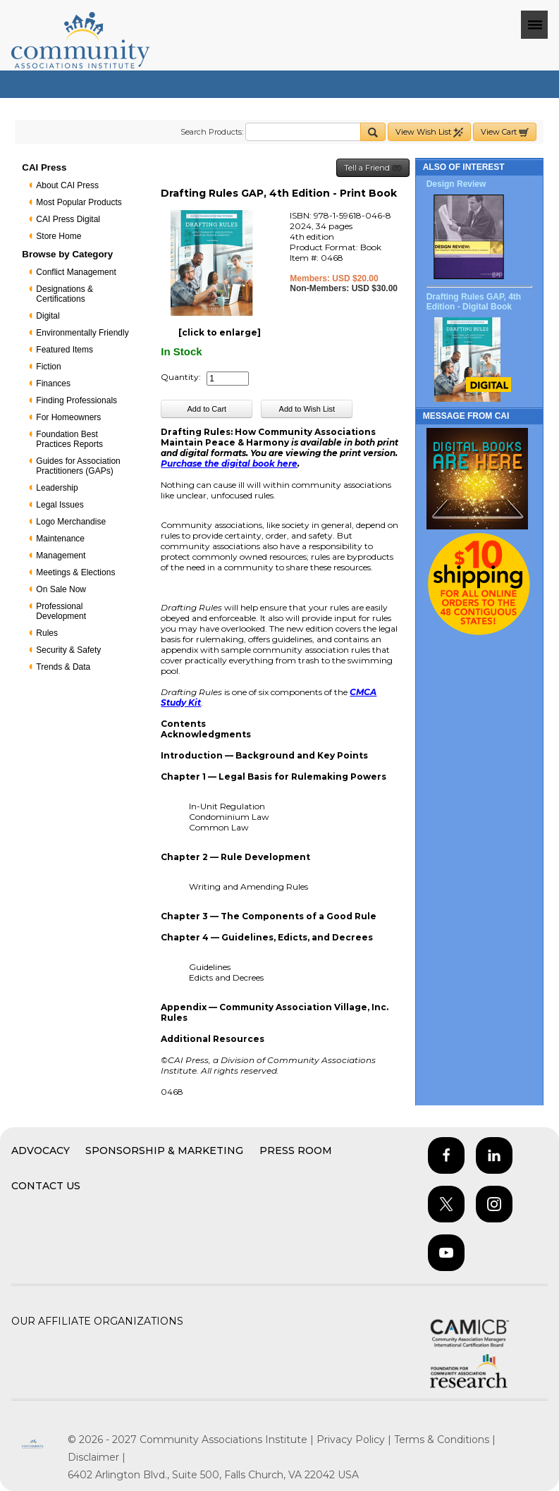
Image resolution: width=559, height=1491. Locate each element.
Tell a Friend (373, 168)
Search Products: (211, 132)
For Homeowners (68, 417)
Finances (53, 383)
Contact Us (45, 1185)
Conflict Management (76, 272)
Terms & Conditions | (445, 1439)
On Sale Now (61, 589)
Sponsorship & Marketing (164, 1150)
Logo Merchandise (71, 522)
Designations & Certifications (64, 294)
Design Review (456, 184)
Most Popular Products (78, 202)
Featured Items (64, 350)
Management (60, 555)
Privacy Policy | (355, 1439)
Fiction (48, 367)
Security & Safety (68, 650)
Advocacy (40, 1150)
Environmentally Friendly (82, 333)
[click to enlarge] (219, 332)
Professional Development (61, 611)
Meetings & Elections (75, 572)
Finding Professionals (76, 400)
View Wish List (429, 132)
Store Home (58, 236)
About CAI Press (67, 185)
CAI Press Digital (68, 219)
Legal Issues (59, 505)
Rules (47, 633)
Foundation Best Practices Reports (69, 439)
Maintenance (60, 539)
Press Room (295, 1150)
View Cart (505, 132)
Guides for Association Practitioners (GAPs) (78, 466)
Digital (47, 316)
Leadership (57, 488)
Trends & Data (63, 667)
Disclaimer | (96, 1457)
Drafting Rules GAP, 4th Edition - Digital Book (473, 302)
